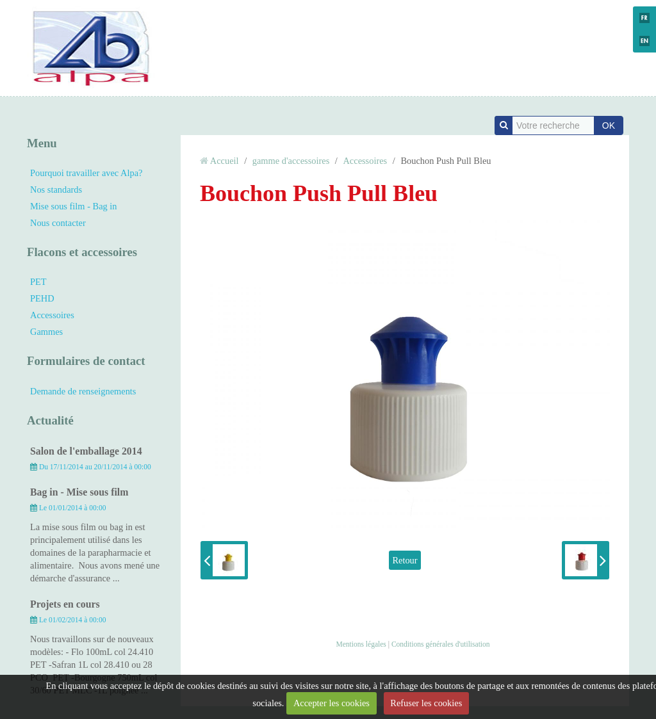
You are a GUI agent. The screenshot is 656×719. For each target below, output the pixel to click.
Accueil (224, 161)
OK (608, 125)
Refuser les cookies (426, 703)
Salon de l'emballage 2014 (86, 451)
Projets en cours (65, 604)
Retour (404, 560)
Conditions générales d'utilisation (440, 644)
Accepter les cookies (331, 703)
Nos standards (56, 189)
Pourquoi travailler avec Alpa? (86, 173)
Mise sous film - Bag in (73, 206)
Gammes (46, 332)
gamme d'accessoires (290, 161)
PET (38, 282)
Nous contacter (58, 223)
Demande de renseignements (83, 391)
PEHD (42, 298)
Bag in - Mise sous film (79, 492)
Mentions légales (361, 644)
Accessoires (52, 315)
